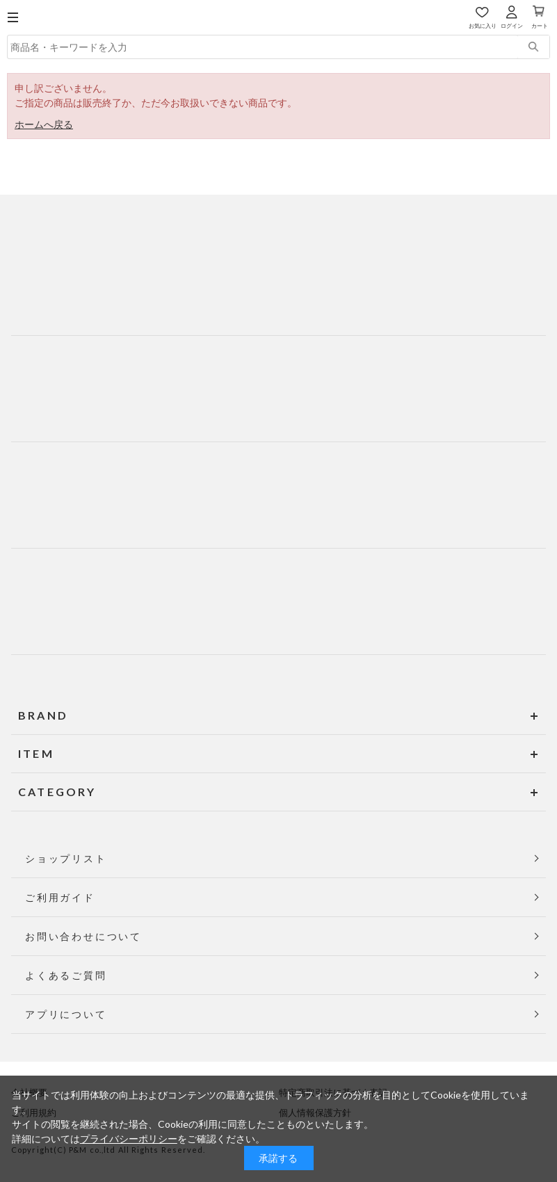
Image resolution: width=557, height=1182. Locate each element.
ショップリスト (66, 858)
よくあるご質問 (66, 975)
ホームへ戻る (44, 124)
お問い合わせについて (83, 936)
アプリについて (66, 1014)
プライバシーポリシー (128, 1138)
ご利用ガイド (60, 897)
